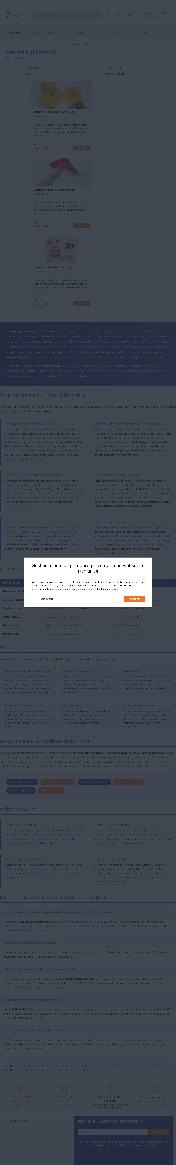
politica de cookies (108, 589)
